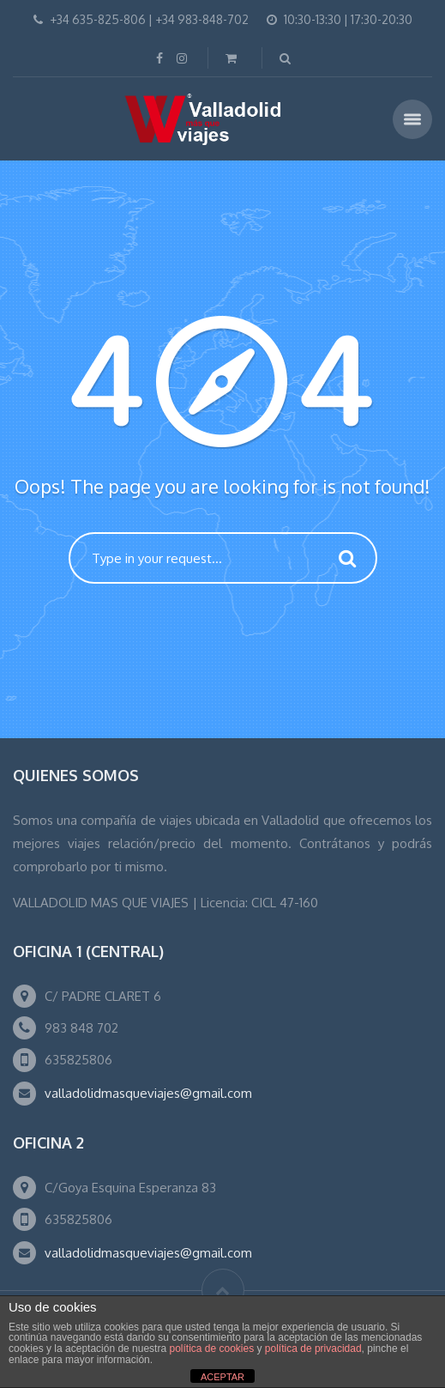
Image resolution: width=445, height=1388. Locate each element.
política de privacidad (313, 1349)
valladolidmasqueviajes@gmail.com (148, 1093)
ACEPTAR (222, 1377)
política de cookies (211, 1349)
